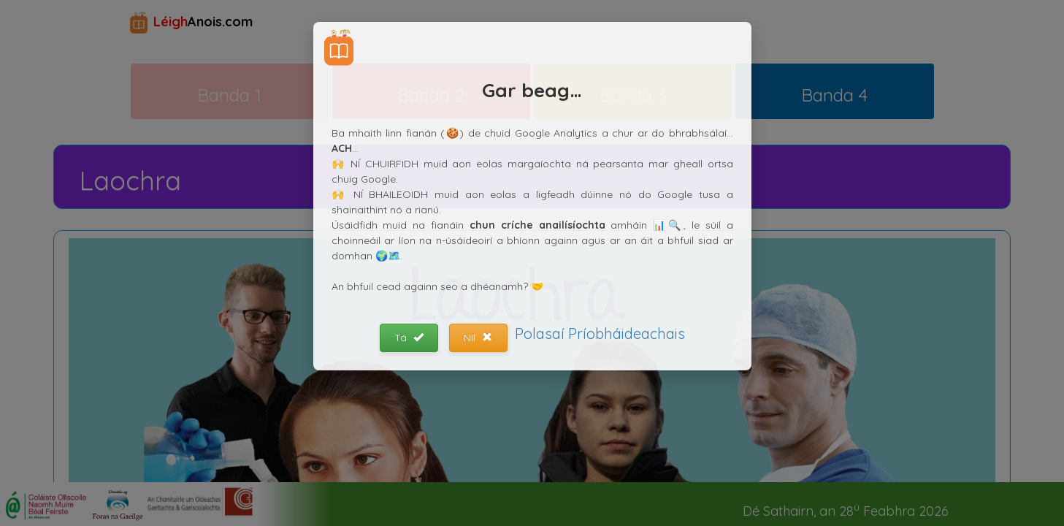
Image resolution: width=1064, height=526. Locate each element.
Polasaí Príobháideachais (600, 333)
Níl (478, 337)
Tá (409, 337)
